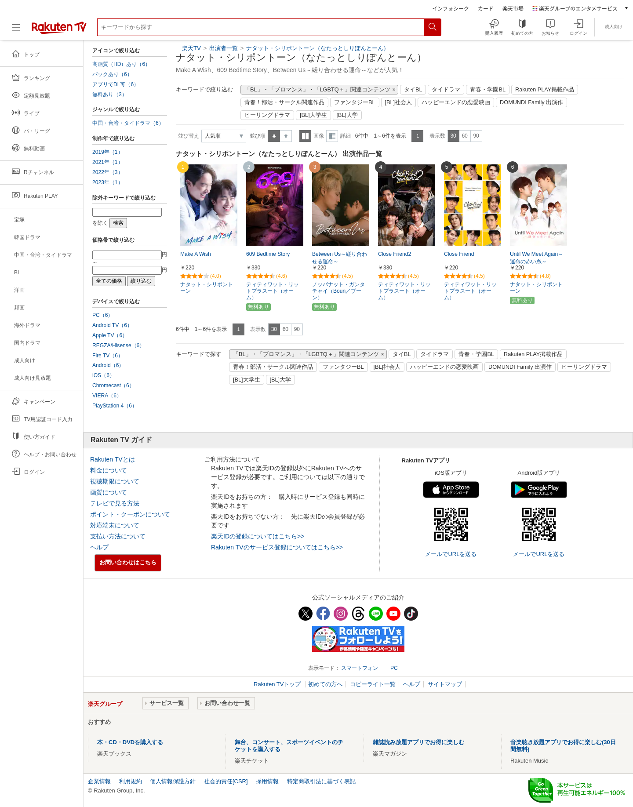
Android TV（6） (112, 325)
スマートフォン (359, 668)
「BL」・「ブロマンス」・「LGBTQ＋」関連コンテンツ (317, 90)
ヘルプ (99, 547)
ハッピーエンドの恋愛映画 (456, 102)
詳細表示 (332, 136)
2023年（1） (107, 182)
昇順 (274, 136)
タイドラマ (446, 90)
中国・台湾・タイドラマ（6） (128, 123)
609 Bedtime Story (268, 254)
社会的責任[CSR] (226, 781)
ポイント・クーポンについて (130, 514)
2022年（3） (107, 172)
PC (394, 668)
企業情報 (99, 781)
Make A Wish (195, 254)
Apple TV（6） (109, 335)
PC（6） (102, 315)
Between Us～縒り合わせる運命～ (339, 258)
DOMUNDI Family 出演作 (531, 102)
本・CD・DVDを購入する (130, 742)
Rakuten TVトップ (278, 684)
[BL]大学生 (313, 115)
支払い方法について (118, 536)
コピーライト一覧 (373, 684)
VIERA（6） (107, 396)
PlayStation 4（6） (114, 406)
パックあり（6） (112, 74)
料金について (108, 470)
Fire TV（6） (107, 356)
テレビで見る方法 (114, 503)
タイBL (413, 90)
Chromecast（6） (113, 385)
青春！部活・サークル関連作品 (284, 102)
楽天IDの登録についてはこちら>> (257, 536)
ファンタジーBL (354, 102)
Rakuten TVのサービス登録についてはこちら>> (277, 547)
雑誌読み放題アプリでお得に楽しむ (418, 742)
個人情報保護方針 (173, 781)
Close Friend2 (394, 254)
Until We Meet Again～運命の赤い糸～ (536, 258)
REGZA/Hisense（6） (118, 345)
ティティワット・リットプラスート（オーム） (272, 291)
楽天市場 (513, 8)
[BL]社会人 (398, 102)
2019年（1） (107, 152)
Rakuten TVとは (112, 459)
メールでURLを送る (451, 554)
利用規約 (130, 781)
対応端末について (114, 525)
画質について (108, 492)
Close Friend (459, 254)
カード (486, 8)
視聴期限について (114, 481)
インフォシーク (450, 8)
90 (476, 136)
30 (453, 136)
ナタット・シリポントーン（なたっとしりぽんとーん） (317, 48)
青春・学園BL (488, 90)
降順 (286, 136)
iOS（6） (103, 375)
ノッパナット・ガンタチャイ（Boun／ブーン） (338, 291)
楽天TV (191, 48)
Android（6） (108, 365)
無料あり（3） (109, 94)
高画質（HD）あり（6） (121, 64)
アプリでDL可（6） (115, 84)
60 (464, 136)
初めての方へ (325, 684)
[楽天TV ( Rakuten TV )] (59, 30)
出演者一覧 (223, 48)
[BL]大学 (347, 115)
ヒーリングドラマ (267, 115)
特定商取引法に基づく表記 (321, 781)
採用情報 (267, 781)
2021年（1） (107, 162)
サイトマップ (445, 684)
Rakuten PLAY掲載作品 (544, 90)
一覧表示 (305, 136)
